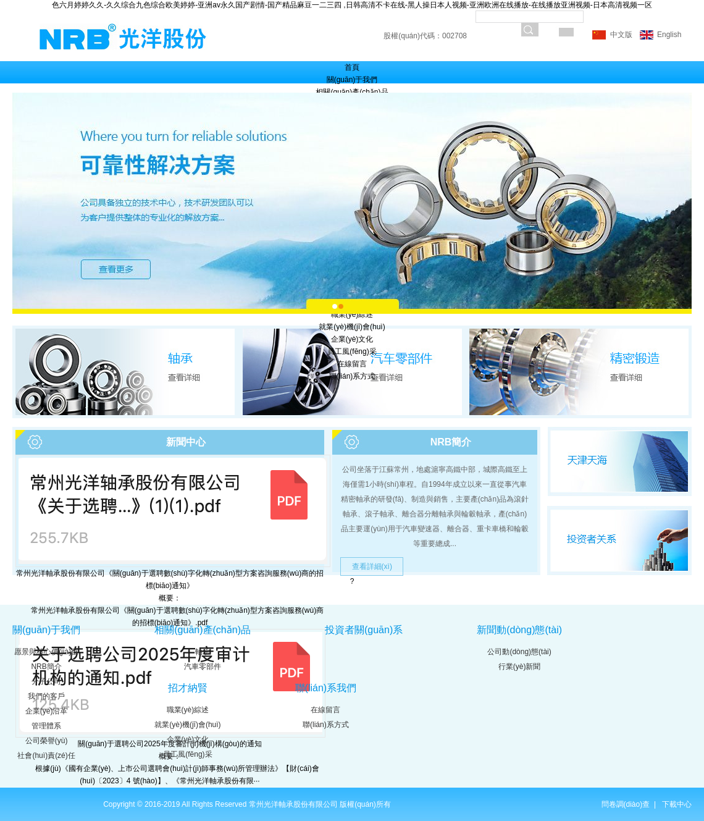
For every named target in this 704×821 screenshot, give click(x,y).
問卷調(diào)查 (626, 804)
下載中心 (677, 804)
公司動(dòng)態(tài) (519, 651)
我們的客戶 (46, 696)
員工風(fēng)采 (351, 351)
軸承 (202, 651)
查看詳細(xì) (372, 566)
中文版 (621, 34)
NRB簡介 (46, 666)
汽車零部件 (202, 666)
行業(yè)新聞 (519, 666)
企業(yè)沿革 (46, 711)
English (668, 34)
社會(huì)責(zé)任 (46, 755)
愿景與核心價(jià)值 (46, 651)
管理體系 (46, 726)
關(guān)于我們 (352, 79)
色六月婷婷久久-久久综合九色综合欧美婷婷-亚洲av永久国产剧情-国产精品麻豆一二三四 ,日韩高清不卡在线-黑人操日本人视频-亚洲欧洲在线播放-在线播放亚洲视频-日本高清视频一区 (352, 5)
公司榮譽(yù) (46, 740)
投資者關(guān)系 (364, 630)
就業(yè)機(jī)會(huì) (352, 326)
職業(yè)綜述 (352, 314)
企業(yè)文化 (352, 339)
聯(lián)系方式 (352, 376)
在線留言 (352, 364)
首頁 (352, 67)
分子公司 (46, 681)
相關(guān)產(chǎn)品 (352, 92)
